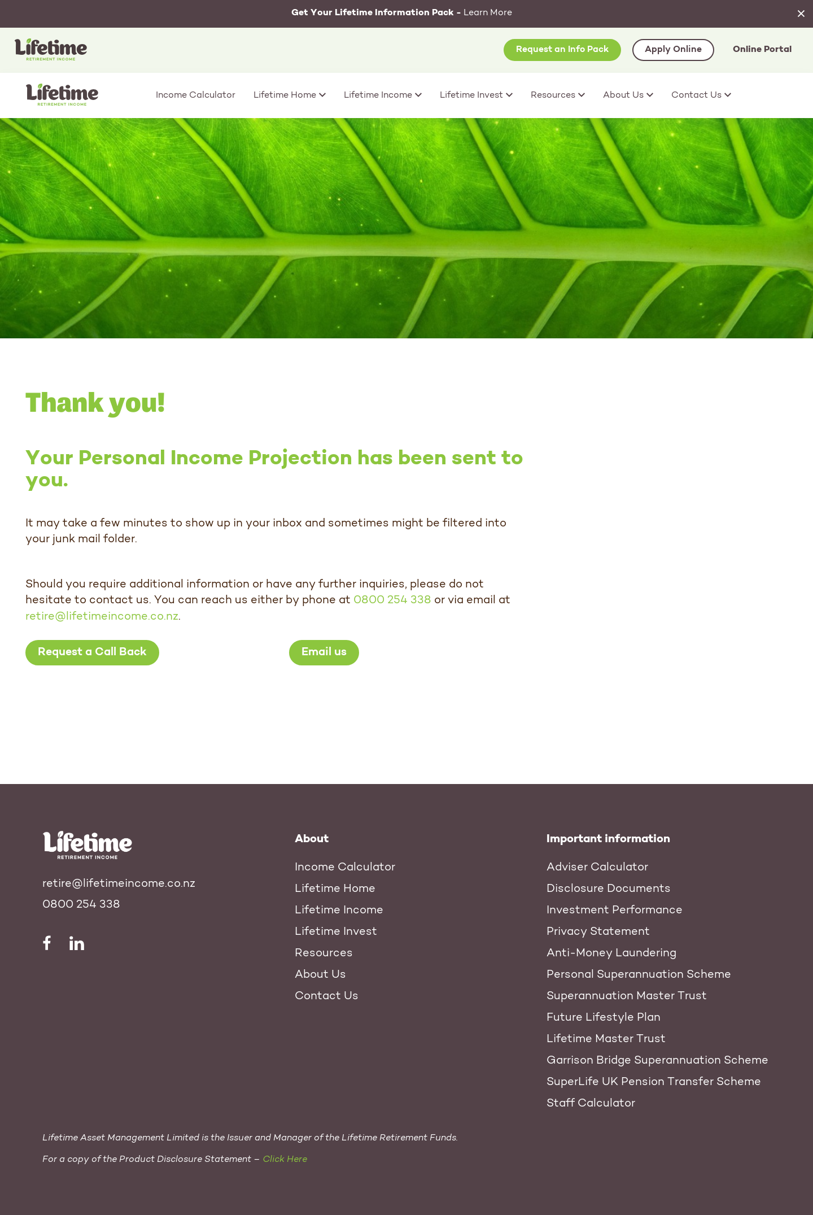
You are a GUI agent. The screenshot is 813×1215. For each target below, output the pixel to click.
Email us (324, 652)
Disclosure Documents (609, 889)
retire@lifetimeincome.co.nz (101, 616)
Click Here (285, 1159)
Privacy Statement (598, 932)
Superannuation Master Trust (627, 996)
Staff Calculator (591, 1103)
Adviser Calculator (597, 867)
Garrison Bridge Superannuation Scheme (657, 1060)
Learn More (401, 13)
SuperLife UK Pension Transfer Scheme (654, 1082)
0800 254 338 (392, 600)
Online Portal (762, 49)
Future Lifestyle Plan (604, 1018)
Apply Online (673, 49)
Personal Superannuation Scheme (639, 975)
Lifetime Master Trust (606, 1039)
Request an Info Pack (562, 49)
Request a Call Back (92, 652)
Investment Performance (615, 910)
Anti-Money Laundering (611, 953)
